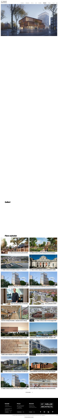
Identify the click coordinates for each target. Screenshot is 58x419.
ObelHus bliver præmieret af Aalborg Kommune (46, 354)
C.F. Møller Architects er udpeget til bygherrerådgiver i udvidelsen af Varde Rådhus (18, 337)
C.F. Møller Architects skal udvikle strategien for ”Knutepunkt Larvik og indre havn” (18, 269)
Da (54, 2)
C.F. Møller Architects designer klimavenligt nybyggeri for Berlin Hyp (15, 388)
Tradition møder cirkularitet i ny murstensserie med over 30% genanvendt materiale (18, 354)
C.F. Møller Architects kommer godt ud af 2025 (18, 252)
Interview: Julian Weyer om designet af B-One (18, 286)
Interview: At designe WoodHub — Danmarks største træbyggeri (14, 320)
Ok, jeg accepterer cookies (29, 417)
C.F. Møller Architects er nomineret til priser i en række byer (15, 371)
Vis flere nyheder (28, 392)
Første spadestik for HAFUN (50, 303)
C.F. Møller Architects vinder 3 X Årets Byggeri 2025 (45, 320)
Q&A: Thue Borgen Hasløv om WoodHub (19, 303)
